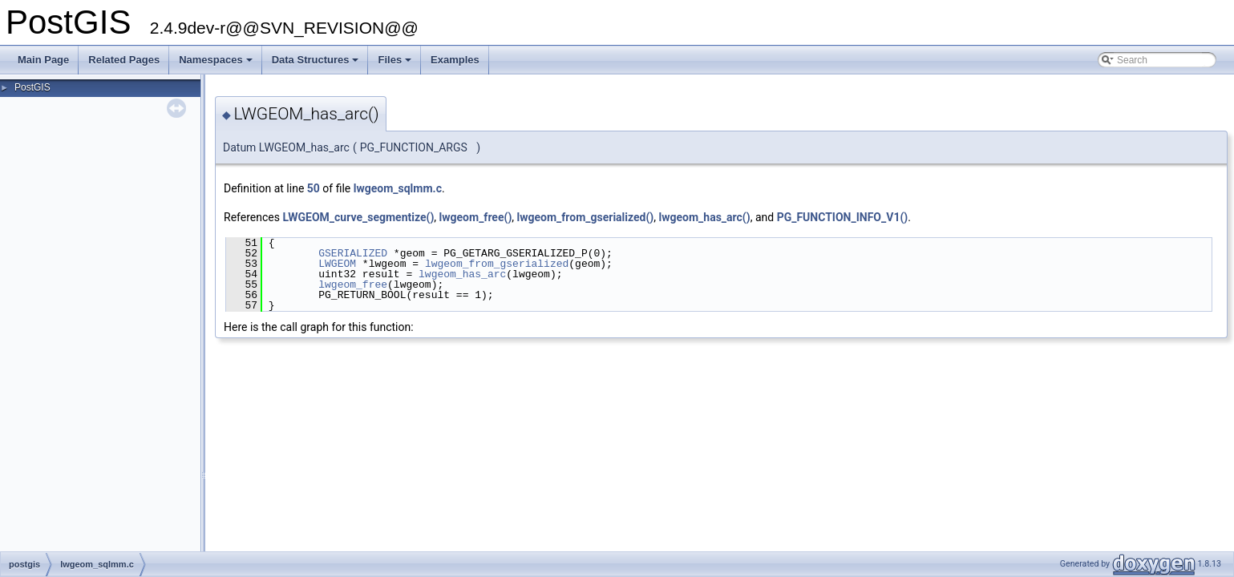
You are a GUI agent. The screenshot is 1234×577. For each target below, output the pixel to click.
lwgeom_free (352, 284)
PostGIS (32, 87)
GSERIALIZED (352, 253)
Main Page (43, 60)
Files (396, 64)
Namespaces (217, 64)
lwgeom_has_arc (462, 274)
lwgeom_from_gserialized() (585, 217)
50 (313, 188)
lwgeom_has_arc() (705, 217)
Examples (455, 60)
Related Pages (124, 60)
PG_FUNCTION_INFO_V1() (842, 217)
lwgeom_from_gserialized (496, 263)
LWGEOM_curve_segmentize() (358, 217)
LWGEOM (337, 263)
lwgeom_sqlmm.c (398, 188)
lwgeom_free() (475, 217)
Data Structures (317, 64)
